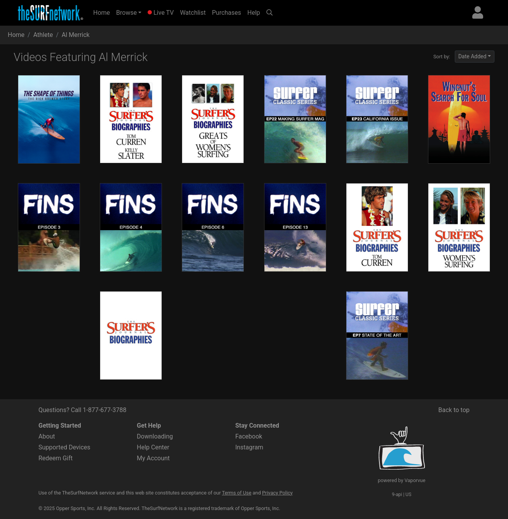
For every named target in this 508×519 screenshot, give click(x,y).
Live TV (161, 12)
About (46, 436)
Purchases (226, 12)
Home (103, 12)
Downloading (155, 436)
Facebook (248, 436)
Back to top (454, 410)
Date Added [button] (472, 56)
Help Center (153, 447)
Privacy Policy (277, 493)
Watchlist (192, 12)
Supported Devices (64, 447)
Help (253, 12)
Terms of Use (236, 493)
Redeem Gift (55, 458)
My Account (153, 458)
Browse (126, 12)
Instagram (249, 447)
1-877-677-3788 (104, 410)
